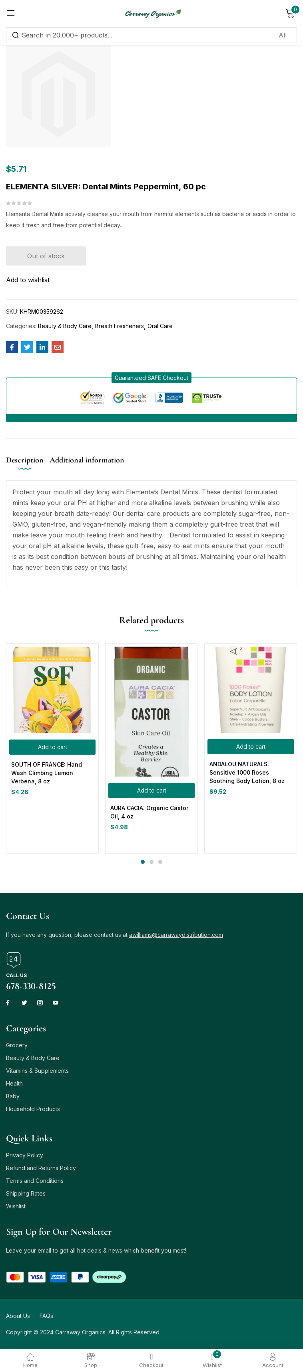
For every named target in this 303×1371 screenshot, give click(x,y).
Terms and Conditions (35, 1180)
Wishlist (16, 1206)
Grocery (17, 1045)
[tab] (28, 466)
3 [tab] (160, 862)
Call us (16, 975)
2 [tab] (151, 862)
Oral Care (160, 326)
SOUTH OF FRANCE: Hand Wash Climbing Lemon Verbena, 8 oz (46, 773)
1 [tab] (143, 862)
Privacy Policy (24, 1155)
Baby (13, 1096)
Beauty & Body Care (65, 326)
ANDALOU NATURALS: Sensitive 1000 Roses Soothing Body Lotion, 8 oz (247, 772)
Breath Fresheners (119, 326)
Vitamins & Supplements (37, 1070)
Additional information (87, 460)
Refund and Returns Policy (41, 1167)
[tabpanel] (52, 748)
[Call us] (13, 960)
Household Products (33, 1108)
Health (14, 1083)
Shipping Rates (26, 1193)
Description (25, 460)
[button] (151, 377)
